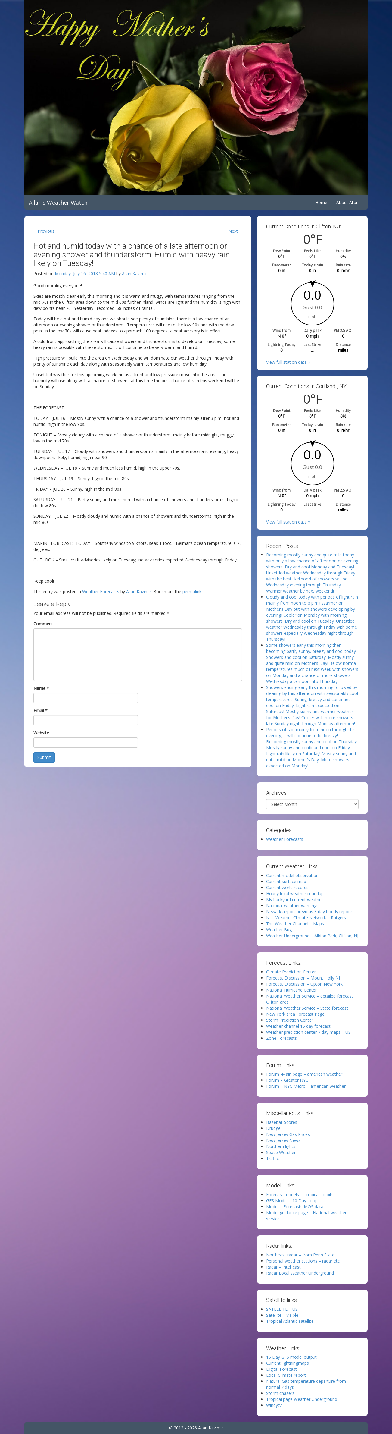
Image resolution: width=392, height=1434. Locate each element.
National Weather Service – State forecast (307, 1008)
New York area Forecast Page (295, 1014)
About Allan (347, 202)
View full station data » (288, 362)
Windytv (274, 1405)
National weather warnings (292, 905)
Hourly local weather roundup (295, 893)
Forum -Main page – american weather (304, 1074)
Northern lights (280, 1146)
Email (40, 710)
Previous (46, 231)
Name (41, 688)
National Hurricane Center (291, 990)
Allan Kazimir (134, 273)
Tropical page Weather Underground (301, 1399)
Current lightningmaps (287, 1363)
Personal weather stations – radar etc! (303, 1261)
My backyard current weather (294, 899)
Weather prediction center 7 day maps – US (308, 1032)
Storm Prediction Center (289, 1020)
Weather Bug (279, 929)
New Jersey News (283, 1140)
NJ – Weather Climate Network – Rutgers (306, 917)
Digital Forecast (281, 1369)
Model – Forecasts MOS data (294, 1206)
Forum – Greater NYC (287, 1080)
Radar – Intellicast (283, 1267)
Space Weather (281, 1152)
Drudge (273, 1128)
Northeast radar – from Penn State (300, 1255)
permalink (191, 591)
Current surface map (286, 881)
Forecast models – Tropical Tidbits (300, 1194)
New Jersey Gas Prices (288, 1134)
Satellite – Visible (282, 1315)
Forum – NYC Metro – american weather (306, 1086)
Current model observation (292, 875)
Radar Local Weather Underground (300, 1273)
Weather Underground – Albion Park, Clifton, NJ (312, 936)
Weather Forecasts (100, 591)
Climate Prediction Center (291, 972)
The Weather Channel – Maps (295, 923)
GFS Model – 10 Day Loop (292, 1200)
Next (233, 231)
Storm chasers (280, 1393)
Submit (44, 757)
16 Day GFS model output (291, 1357)
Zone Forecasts (281, 1038)
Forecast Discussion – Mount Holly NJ (303, 978)
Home (321, 202)
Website (41, 733)
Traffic (272, 1158)
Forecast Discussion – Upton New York (304, 984)
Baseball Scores (281, 1122)
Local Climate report (286, 1375)
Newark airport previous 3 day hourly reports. (310, 911)
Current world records (287, 887)
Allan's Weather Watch (58, 202)
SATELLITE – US (282, 1309)
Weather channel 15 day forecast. (298, 1026)
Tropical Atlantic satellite (290, 1321)
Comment (43, 624)
